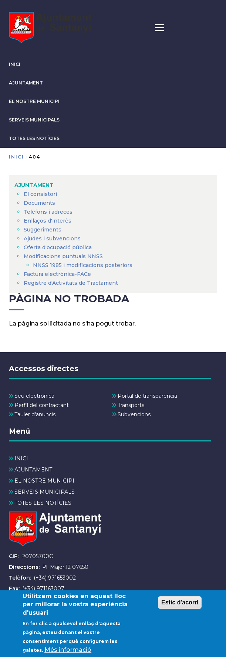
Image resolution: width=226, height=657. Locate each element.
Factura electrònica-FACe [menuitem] (57, 274)
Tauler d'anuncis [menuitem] (34, 414)
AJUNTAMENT (26, 83)
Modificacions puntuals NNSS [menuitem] (63, 256)
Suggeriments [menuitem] (42, 229)
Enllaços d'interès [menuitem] (47, 220)
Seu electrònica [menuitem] (34, 395)
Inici (16, 157)
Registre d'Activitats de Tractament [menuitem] (71, 283)
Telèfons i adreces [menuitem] (48, 212)
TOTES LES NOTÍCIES (34, 138)
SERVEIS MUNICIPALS (34, 120)
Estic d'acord (179, 605)
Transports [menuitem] (131, 405)
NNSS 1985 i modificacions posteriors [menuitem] (83, 265)
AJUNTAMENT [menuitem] (34, 185)
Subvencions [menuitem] (134, 414)
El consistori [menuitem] (40, 194)
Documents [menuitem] (39, 203)
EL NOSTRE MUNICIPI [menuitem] (44, 480)
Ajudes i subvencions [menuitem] (52, 238)
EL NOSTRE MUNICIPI (34, 101)
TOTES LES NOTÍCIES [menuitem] (42, 503)
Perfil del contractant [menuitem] (41, 405)
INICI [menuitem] (21, 458)
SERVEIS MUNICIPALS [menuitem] (44, 491)
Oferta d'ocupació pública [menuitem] (58, 247)
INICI (14, 64)
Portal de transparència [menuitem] (147, 395)
